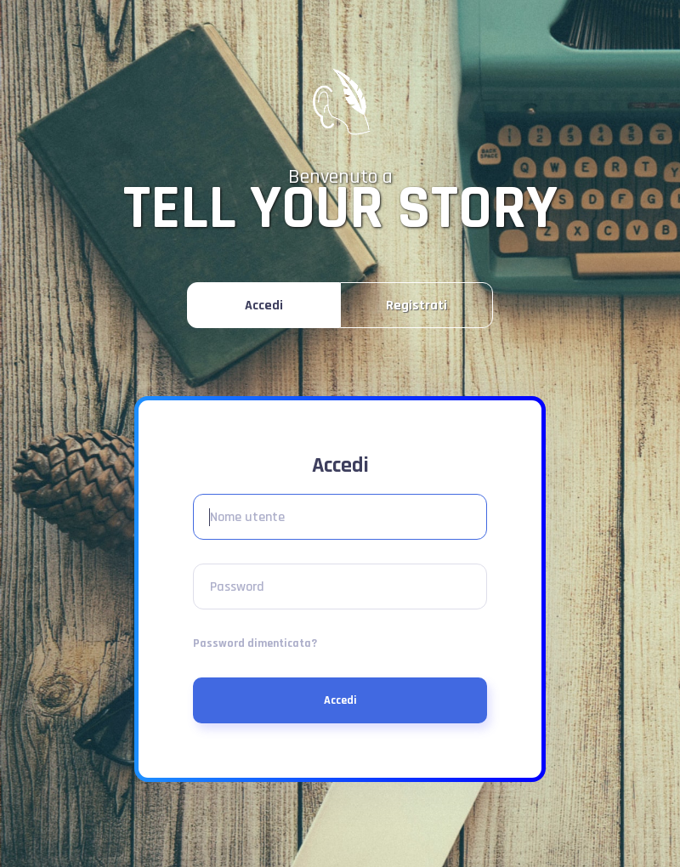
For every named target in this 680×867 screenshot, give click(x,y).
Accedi (340, 700)
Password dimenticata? (255, 643)
